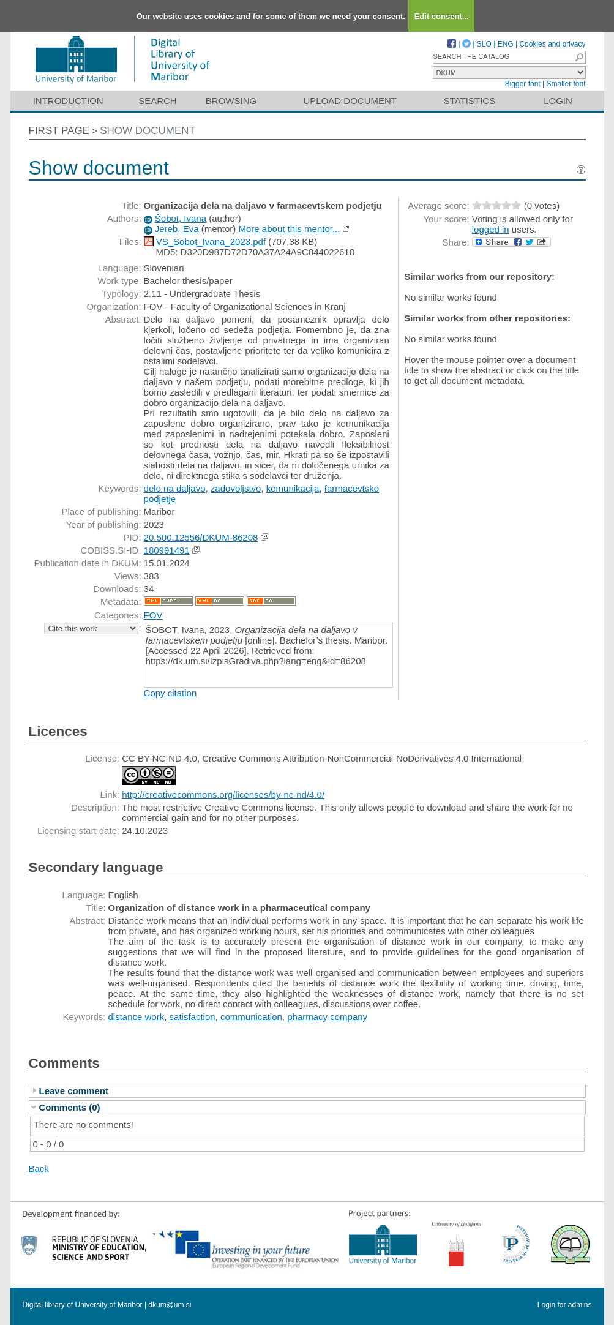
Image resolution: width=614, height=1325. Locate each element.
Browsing (231, 101)
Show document (147, 131)
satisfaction (192, 1017)
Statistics (469, 101)
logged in (490, 229)
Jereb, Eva (177, 228)
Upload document (350, 101)
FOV (153, 615)
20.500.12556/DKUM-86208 (201, 537)
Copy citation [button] (170, 693)
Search (157, 101)
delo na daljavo (175, 488)
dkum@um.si (169, 1305)
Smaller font (565, 84)
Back (39, 1168)
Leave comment (73, 1091)
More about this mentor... (289, 228)
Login (558, 101)
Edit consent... (441, 16)
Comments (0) (69, 1107)
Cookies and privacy (552, 44)
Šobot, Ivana (180, 218)
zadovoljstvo (236, 488)
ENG (506, 44)
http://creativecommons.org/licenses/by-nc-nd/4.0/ (223, 794)
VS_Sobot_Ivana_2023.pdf (211, 241)
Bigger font (523, 84)
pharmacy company (327, 1017)
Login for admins (564, 1305)
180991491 (167, 550)
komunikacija (293, 488)
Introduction (68, 101)
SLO (484, 44)
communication (251, 1017)
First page (59, 131)
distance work (136, 1017)
